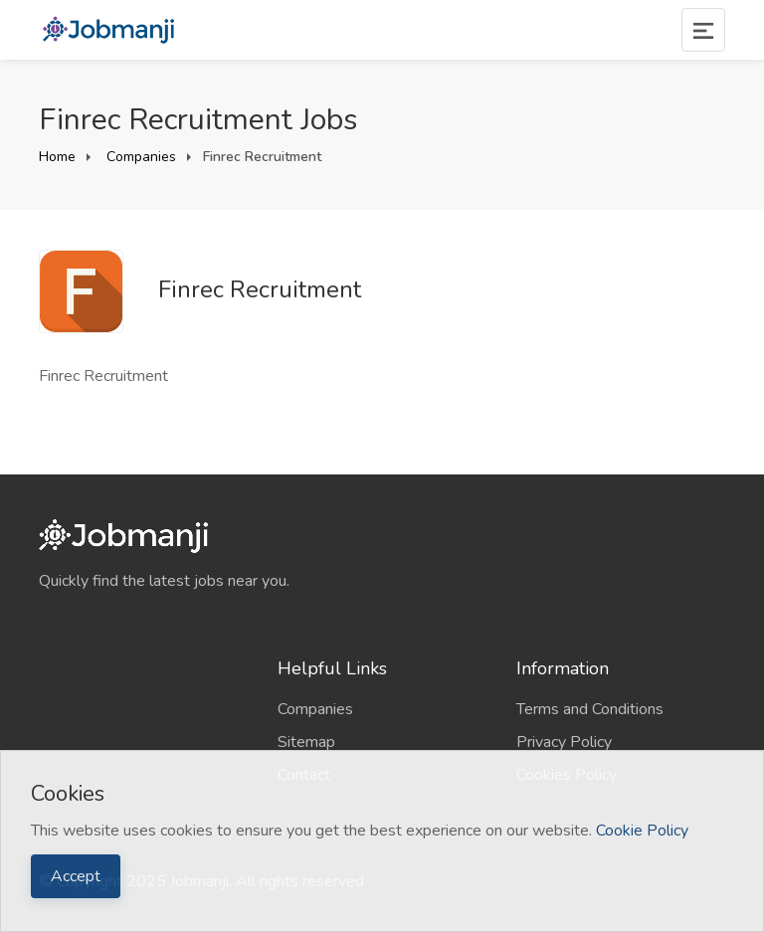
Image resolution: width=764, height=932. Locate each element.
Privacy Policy (564, 742)
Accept (75, 876)
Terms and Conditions (590, 709)
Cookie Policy (642, 830)
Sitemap (306, 742)
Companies (139, 156)
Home (57, 156)
